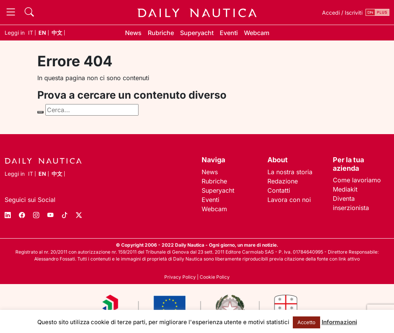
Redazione (282, 181)
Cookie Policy (215, 277)
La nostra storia (289, 172)
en (42, 32)
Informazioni (339, 322)
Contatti (278, 190)
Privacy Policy (180, 277)
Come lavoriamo (357, 180)
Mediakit (345, 189)
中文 (57, 32)
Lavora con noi (289, 200)
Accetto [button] (306, 322)
